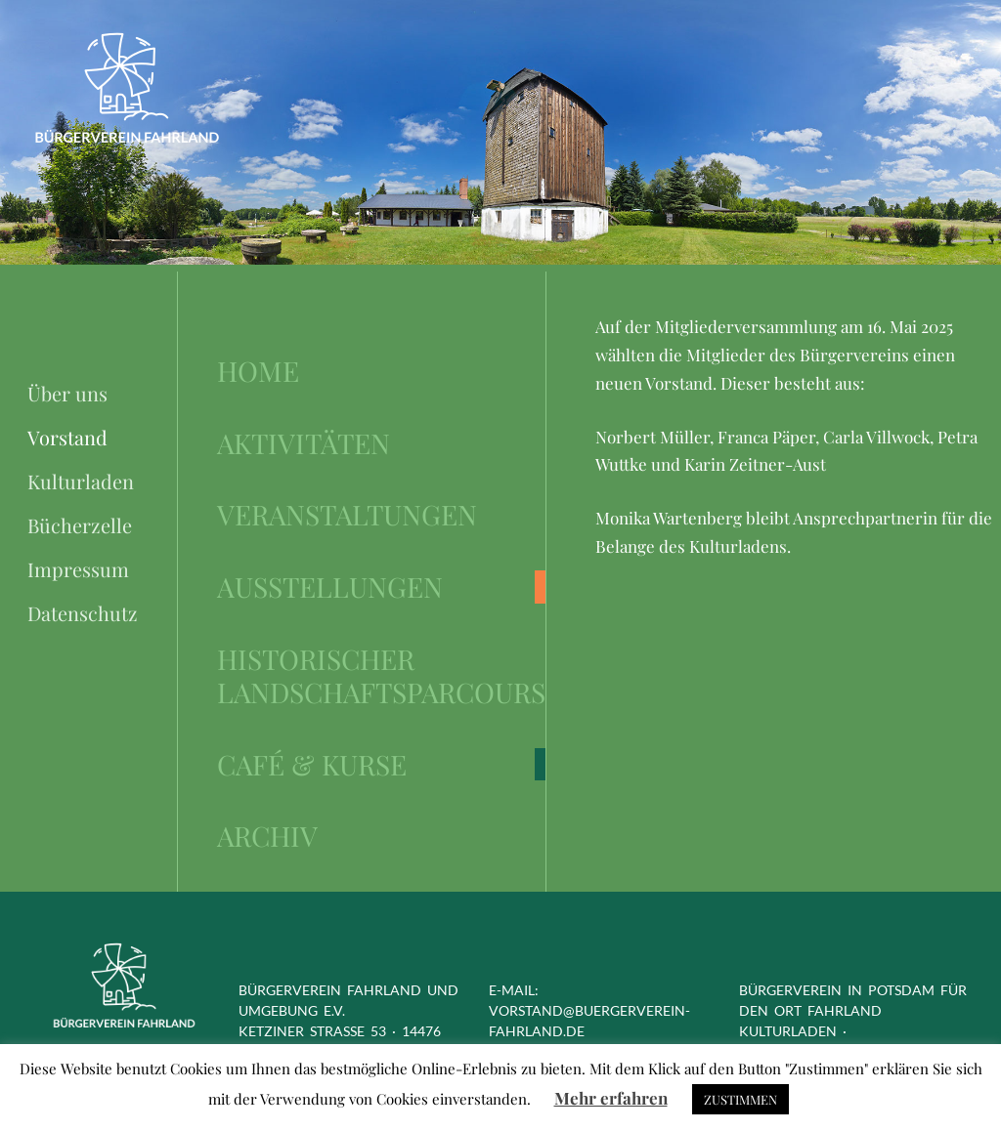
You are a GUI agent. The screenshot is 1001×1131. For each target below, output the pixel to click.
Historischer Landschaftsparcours (381, 676)
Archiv (267, 836)
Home (258, 371)
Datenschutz (82, 613)
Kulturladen (80, 481)
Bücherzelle (79, 525)
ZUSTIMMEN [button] (740, 1099)
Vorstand (67, 437)
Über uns (67, 393)
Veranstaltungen (347, 514)
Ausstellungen (330, 587)
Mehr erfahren (611, 1098)
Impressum (78, 569)
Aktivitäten (303, 443)
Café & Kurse (312, 764)
